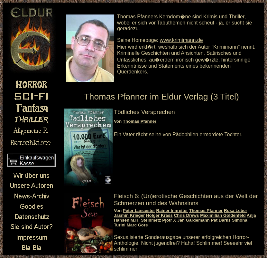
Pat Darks (221, 220)
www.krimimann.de (181, 40)
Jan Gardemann (193, 220)
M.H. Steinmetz (146, 220)
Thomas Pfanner (139, 121)
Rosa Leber (235, 210)
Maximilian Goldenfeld (222, 215)
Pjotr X (169, 220)
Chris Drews (186, 215)
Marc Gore (137, 225)
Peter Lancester (139, 210)
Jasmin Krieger (129, 215)
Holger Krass (159, 215)
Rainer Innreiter (172, 210)
